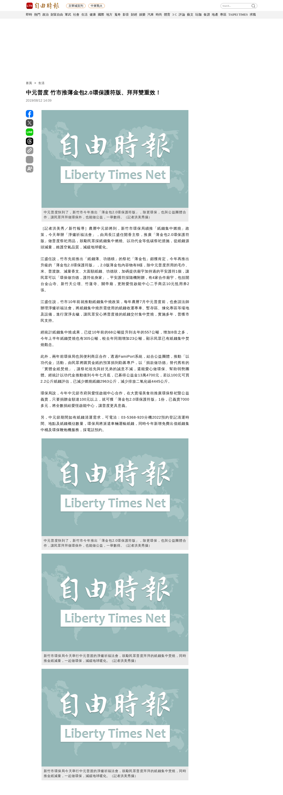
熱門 (37, 14)
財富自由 (57, 14)
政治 (45, 14)
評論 (182, 14)
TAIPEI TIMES (238, 14)
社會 (76, 14)
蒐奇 (117, 14)
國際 (101, 14)
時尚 (159, 14)
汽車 (150, 14)
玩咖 (198, 14)
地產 (215, 14)
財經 (134, 14)
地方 (109, 14)
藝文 (190, 14)
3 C (174, 14)
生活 (84, 14)
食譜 (206, 14)
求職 (253, 14)
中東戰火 (96, 5)
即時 (29, 14)
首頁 (29, 83)
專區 (223, 14)
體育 (167, 14)
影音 (126, 14)
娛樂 (142, 14)
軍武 (68, 14)
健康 (93, 14)
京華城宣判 (76, 5)
